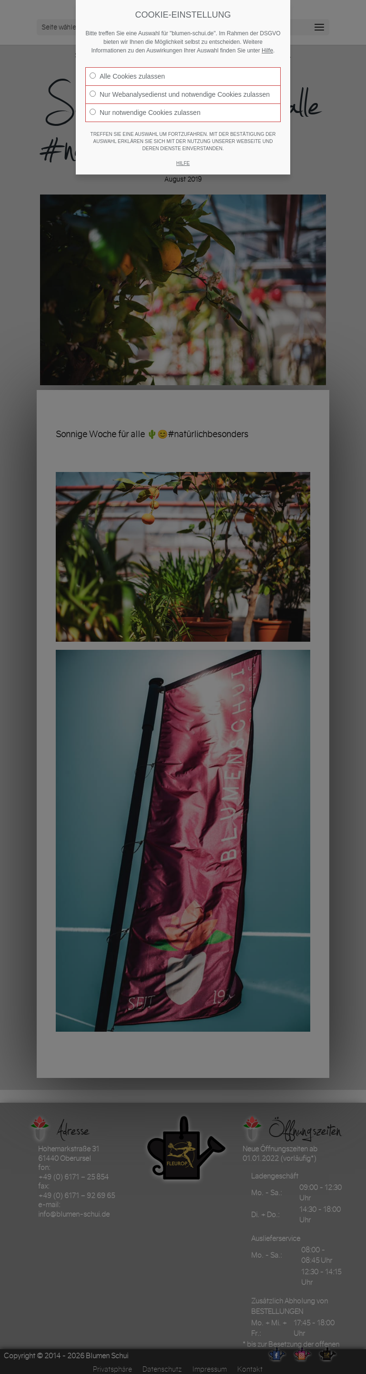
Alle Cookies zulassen (127, 76)
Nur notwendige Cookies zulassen (145, 112)
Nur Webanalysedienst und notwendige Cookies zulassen (180, 94)
